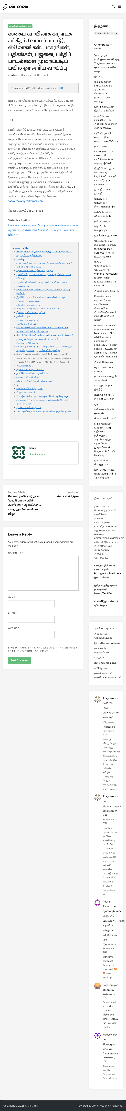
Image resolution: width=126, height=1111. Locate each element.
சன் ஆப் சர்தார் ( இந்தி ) (28, 377)
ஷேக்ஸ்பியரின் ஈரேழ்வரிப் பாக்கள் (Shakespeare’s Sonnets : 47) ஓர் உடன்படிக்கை (105, 248)
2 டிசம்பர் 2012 (56, 88)
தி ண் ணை (15, 6)
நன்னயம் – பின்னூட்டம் (28, 407)
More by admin (37, 454)
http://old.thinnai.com (107, 573)
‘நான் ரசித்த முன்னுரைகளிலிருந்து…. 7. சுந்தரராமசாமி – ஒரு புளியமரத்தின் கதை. (108, 63)
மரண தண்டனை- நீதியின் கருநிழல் (34, 270)
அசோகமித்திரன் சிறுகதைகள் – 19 (112, 810)
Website (13, 628)
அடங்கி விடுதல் (24, 365)
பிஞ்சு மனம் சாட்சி (25, 392)
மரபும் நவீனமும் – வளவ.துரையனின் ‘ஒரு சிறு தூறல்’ (43, 411)
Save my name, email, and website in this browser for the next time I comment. (42, 649)
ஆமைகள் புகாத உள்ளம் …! (30, 369)
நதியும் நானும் (23, 316)
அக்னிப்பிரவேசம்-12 (27, 343)
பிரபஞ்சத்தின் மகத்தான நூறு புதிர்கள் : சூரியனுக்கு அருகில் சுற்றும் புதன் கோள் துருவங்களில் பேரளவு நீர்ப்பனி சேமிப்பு (42, 400)
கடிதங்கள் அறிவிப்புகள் (20, 26)
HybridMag (116, 1105)
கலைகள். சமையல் (105, 662)
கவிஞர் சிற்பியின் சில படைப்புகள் (34, 380)
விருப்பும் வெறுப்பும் (27, 320)
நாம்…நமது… (22, 285)
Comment (15, 553)
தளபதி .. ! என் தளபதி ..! (28, 305)
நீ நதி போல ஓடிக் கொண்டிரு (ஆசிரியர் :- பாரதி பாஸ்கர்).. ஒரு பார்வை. (105, 176)
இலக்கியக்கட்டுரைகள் (107, 643)
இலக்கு (20, 259)
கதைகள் (99, 657)
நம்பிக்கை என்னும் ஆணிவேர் (32, 373)
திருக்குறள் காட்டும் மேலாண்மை (110, 1049)
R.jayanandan (110, 698)
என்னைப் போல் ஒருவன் (29, 388)
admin (14, 75)
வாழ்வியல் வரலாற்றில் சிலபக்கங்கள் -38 (37, 308)
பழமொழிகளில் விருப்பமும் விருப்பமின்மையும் (41, 282)
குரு (18, 384)
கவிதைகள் (100, 668)
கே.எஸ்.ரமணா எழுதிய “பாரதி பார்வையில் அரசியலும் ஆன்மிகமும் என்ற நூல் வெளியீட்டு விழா (105, 307)
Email (13, 612)
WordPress (98, 1105)
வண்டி (110, 989)
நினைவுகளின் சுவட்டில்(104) (31, 312)
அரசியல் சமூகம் (104, 628)
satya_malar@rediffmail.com (25, 201)
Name (12, 597)
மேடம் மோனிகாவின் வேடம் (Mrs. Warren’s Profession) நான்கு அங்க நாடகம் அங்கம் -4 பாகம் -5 (106, 273)
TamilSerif (108, 593)
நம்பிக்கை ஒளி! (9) (26, 323)
